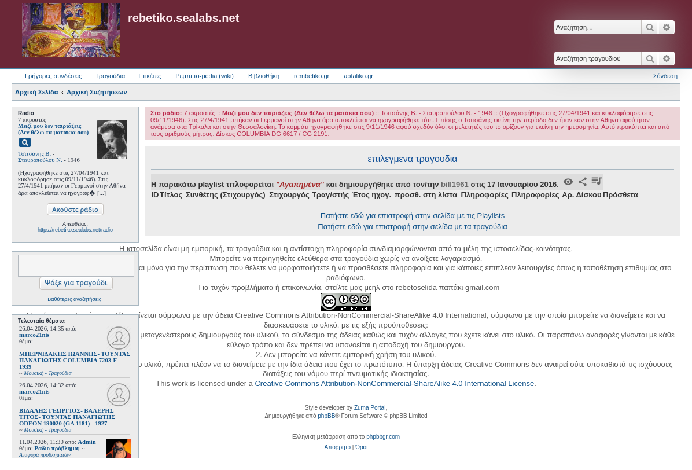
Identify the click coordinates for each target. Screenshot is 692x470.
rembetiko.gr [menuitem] (311, 75)
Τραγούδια (110, 75)
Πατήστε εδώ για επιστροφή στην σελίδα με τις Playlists (413, 215)
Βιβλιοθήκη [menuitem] (263, 75)
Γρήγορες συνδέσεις (53, 75)
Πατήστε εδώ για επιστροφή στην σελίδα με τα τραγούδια (412, 226)
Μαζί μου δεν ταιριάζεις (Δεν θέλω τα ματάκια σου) (53, 129)
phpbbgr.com (383, 437)
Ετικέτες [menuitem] (149, 75)
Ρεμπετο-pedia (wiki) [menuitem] (204, 75)
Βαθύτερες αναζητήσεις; (74, 299)
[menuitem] (338, 447)
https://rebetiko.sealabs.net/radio (75, 230)
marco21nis (34, 335)
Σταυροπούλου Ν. (40, 160)
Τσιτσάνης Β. (34, 153)
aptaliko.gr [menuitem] (358, 75)
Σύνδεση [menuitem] (665, 75)
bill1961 (455, 184)
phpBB (326, 416)
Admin (86, 442)
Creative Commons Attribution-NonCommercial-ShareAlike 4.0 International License (394, 383)
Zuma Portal (369, 408)
